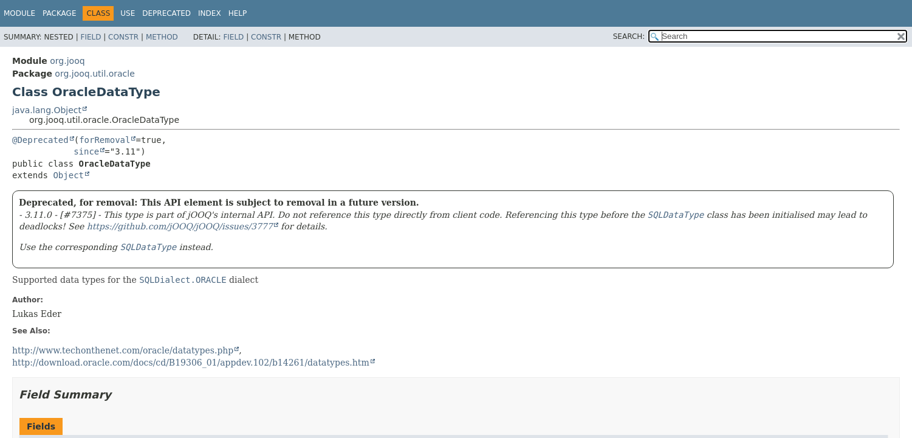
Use (127, 13)
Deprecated (166, 13)
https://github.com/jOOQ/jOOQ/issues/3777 (180, 226)
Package (59, 13)
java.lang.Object (46, 110)
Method (162, 37)
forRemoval (104, 140)
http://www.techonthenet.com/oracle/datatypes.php (122, 350)
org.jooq (67, 61)
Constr (123, 37)
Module (19, 13)
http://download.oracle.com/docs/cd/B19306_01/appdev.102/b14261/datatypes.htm (190, 362)
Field (90, 37)
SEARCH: (629, 36)
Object (68, 175)
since (86, 151)
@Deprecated (40, 140)
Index (209, 13)
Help (237, 13)
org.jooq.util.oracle (94, 73)
